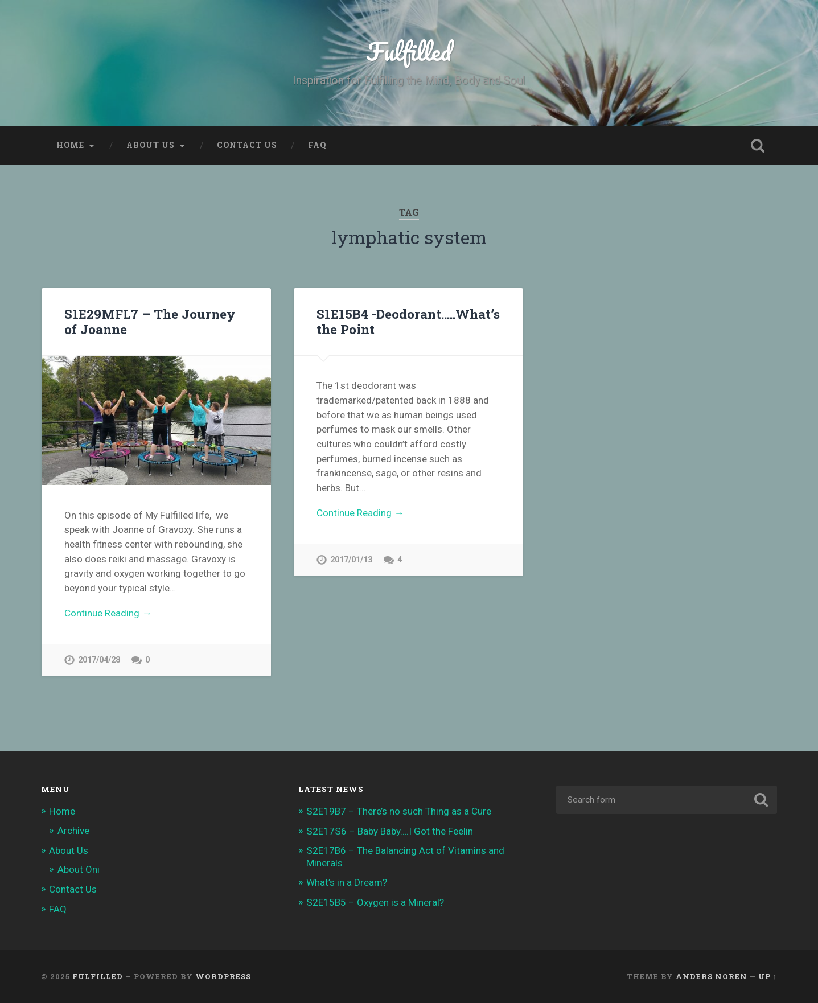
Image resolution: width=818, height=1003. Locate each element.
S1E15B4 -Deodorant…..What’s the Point (408, 321)
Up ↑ (767, 976)
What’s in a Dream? (346, 882)
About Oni (78, 869)
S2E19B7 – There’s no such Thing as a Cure (398, 811)
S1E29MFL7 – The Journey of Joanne (150, 321)
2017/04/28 (99, 660)
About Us (150, 145)
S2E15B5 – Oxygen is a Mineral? (375, 902)
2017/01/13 (351, 560)
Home (70, 145)
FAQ (317, 145)
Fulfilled (409, 51)
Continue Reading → (107, 613)
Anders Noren (711, 976)
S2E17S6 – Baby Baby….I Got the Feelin (389, 831)
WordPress (223, 976)
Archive (73, 830)
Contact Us (247, 145)
